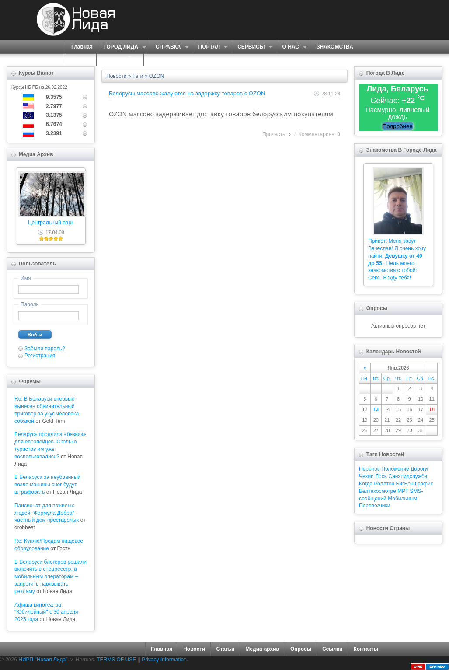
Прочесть (273, 134)
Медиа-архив (262, 649)
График (424, 484)
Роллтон (384, 484)
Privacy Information (164, 659)
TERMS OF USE (116, 659)
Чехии (366, 476)
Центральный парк (51, 223)
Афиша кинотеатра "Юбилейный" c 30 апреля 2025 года (46, 612)
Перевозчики (374, 505)
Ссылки (332, 649)
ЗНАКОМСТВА (335, 47)
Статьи (225, 649)
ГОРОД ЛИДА (122, 47)
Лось (381, 476)
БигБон (404, 484)
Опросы (300, 649)
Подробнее (398, 126)
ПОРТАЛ (210, 47)
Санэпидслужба (407, 476)
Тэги (137, 76)
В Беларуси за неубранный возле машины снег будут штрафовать (47, 484)
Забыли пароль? (44, 348)
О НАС (292, 47)
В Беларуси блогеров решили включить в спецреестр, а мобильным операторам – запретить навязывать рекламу (50, 576)
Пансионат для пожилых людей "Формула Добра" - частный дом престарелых (46, 512)
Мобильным (402, 499)
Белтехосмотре (377, 491)
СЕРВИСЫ (252, 47)
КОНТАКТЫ (163, 60)
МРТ (402, 491)
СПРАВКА (169, 47)
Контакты (365, 649)
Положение (395, 469)
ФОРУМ (81, 60)
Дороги (419, 469)
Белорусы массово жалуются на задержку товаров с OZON (187, 93)
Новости (116, 76)
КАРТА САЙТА (120, 60)
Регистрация (39, 355)
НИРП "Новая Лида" (42, 659)
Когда (365, 484)
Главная (82, 47)
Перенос (369, 469)
